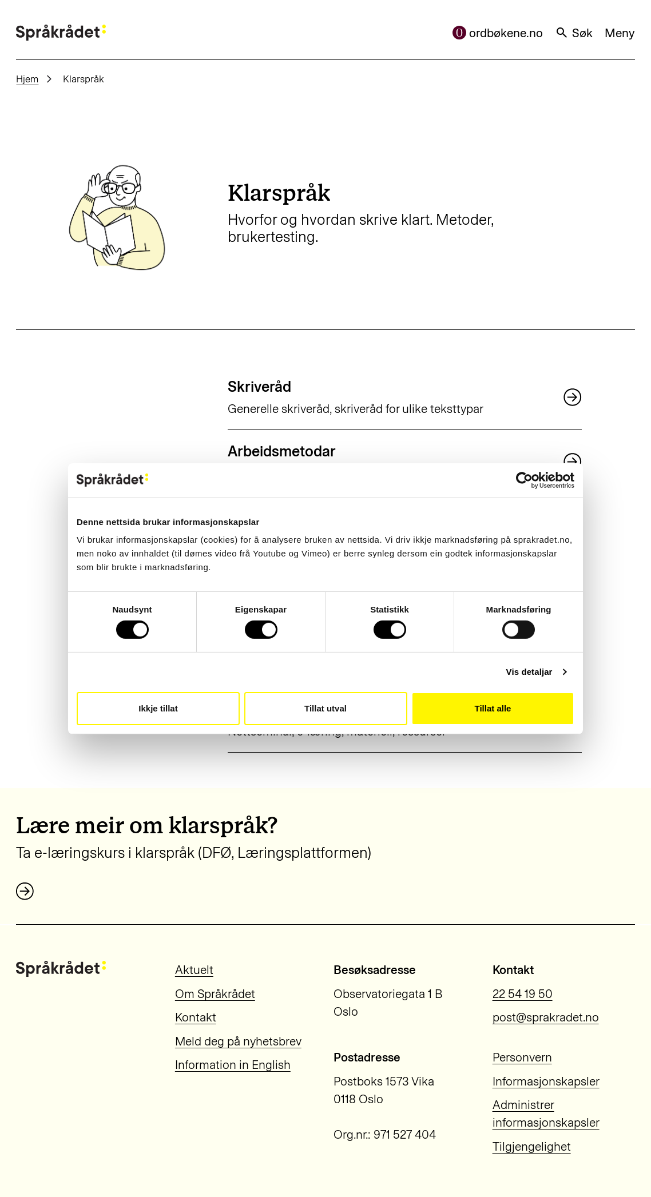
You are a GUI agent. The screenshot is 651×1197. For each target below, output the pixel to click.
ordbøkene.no (497, 33)
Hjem (27, 79)
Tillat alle (493, 708)
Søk (574, 33)
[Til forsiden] (60, 33)
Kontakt (195, 1017)
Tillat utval (325, 708)
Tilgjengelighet (532, 1146)
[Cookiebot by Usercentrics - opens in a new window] (524, 479)
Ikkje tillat (157, 708)
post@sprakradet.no (546, 1017)
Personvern (522, 1057)
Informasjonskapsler (546, 1081)
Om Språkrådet (215, 994)
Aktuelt (194, 970)
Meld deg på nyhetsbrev (238, 1041)
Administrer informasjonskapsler (546, 1113)
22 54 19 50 (523, 994)
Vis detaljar (529, 672)
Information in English (233, 1064)
